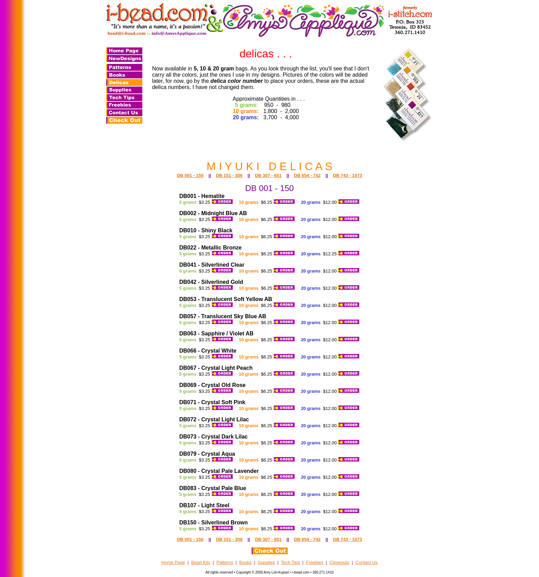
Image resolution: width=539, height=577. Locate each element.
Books (245, 562)
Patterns (225, 562)
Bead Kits (200, 562)
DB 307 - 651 (268, 175)
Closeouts (339, 562)
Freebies (314, 562)
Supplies (266, 562)
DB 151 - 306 (229, 175)
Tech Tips (290, 562)
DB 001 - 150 (190, 175)
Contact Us (366, 562)
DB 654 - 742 (307, 175)
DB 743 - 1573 (347, 175)
